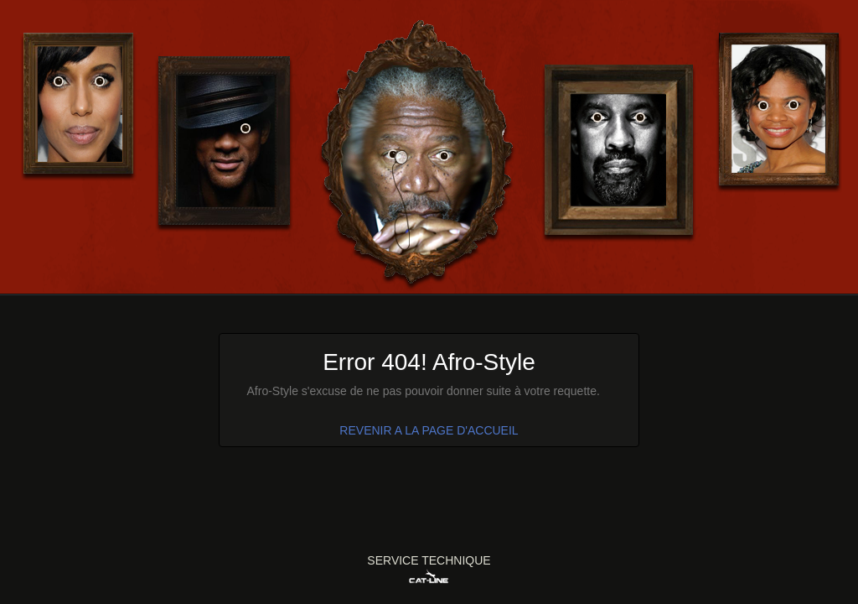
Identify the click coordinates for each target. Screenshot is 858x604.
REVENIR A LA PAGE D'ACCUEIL (428, 430)
